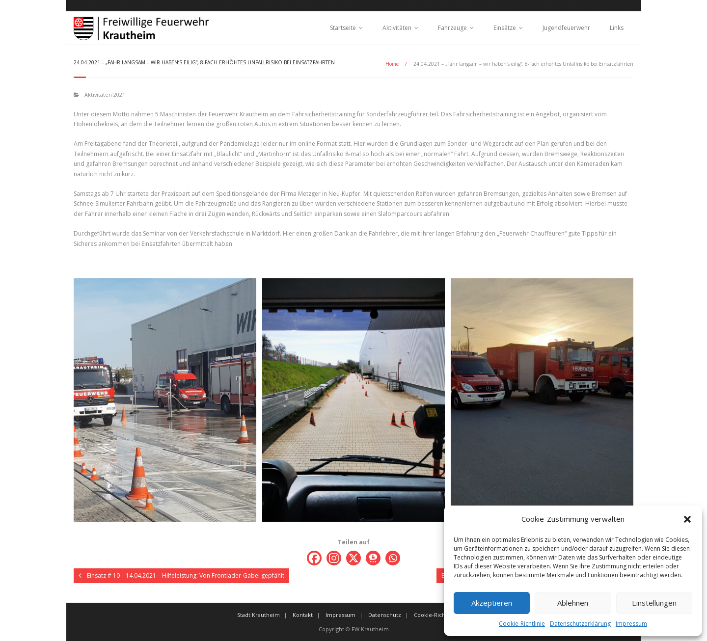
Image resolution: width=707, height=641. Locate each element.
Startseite (343, 28)
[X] (353, 558)
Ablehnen (572, 603)
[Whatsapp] (393, 558)
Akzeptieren (491, 603)
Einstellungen (654, 603)
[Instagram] (334, 558)
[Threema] (373, 558)
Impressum (631, 623)
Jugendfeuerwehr (566, 28)
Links (617, 28)
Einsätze (504, 28)
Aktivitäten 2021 (104, 94)
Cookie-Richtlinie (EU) (442, 614)
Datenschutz (384, 614)
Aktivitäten (396, 28)
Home (392, 63)
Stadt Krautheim (258, 614)
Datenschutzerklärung (580, 623)
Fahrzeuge (452, 28)
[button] (687, 519)
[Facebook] (314, 558)
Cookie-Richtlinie (522, 623)
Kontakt (303, 614)
